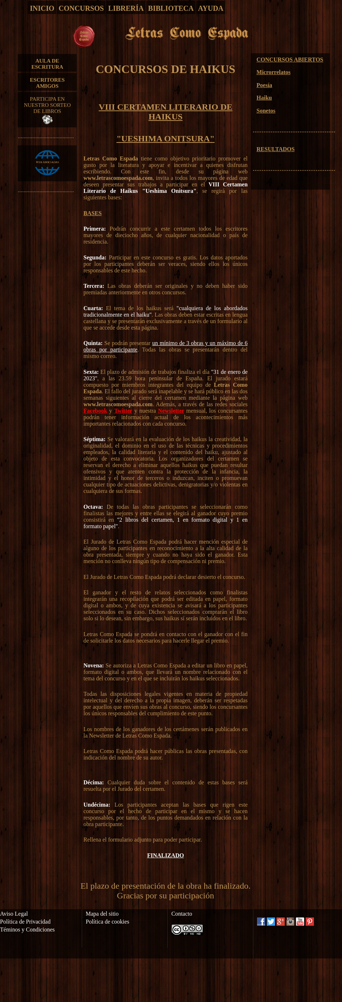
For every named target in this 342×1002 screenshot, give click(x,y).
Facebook (95, 411)
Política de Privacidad (25, 922)
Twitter (123, 411)
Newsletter (171, 411)
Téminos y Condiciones (27, 929)
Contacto (181, 914)
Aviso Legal (14, 914)
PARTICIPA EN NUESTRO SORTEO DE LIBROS (47, 110)
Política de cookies (107, 922)
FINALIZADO (165, 855)
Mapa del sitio (102, 914)
